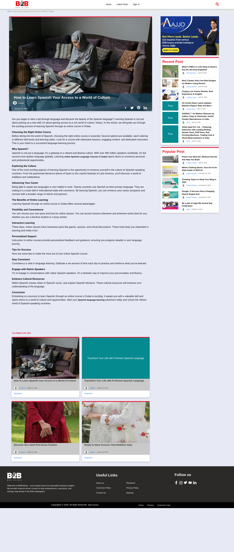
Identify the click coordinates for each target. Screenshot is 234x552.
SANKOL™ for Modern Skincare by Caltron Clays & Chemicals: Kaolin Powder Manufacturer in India (198, 116)
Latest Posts (122, 4)
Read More (18, 416)
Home (108, 4)
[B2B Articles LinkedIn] (195, 527)
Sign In (136, 4)
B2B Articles (93, 550)
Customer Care (163, 550)
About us (100, 528)
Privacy (150, 550)
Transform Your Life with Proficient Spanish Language (115, 403)
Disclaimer (130, 528)
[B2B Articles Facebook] (177, 527)
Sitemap (129, 538)
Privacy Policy (132, 533)
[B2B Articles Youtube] (190, 527)
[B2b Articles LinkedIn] (146, 108)
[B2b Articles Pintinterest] (139, 107)
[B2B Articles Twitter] (186, 527)
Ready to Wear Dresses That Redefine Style (109, 467)
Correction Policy (103, 533)
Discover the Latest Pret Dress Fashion (36, 467)
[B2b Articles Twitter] (132, 107)
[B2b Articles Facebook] (126, 107)
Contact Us (101, 538)
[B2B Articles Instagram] (181, 527)
